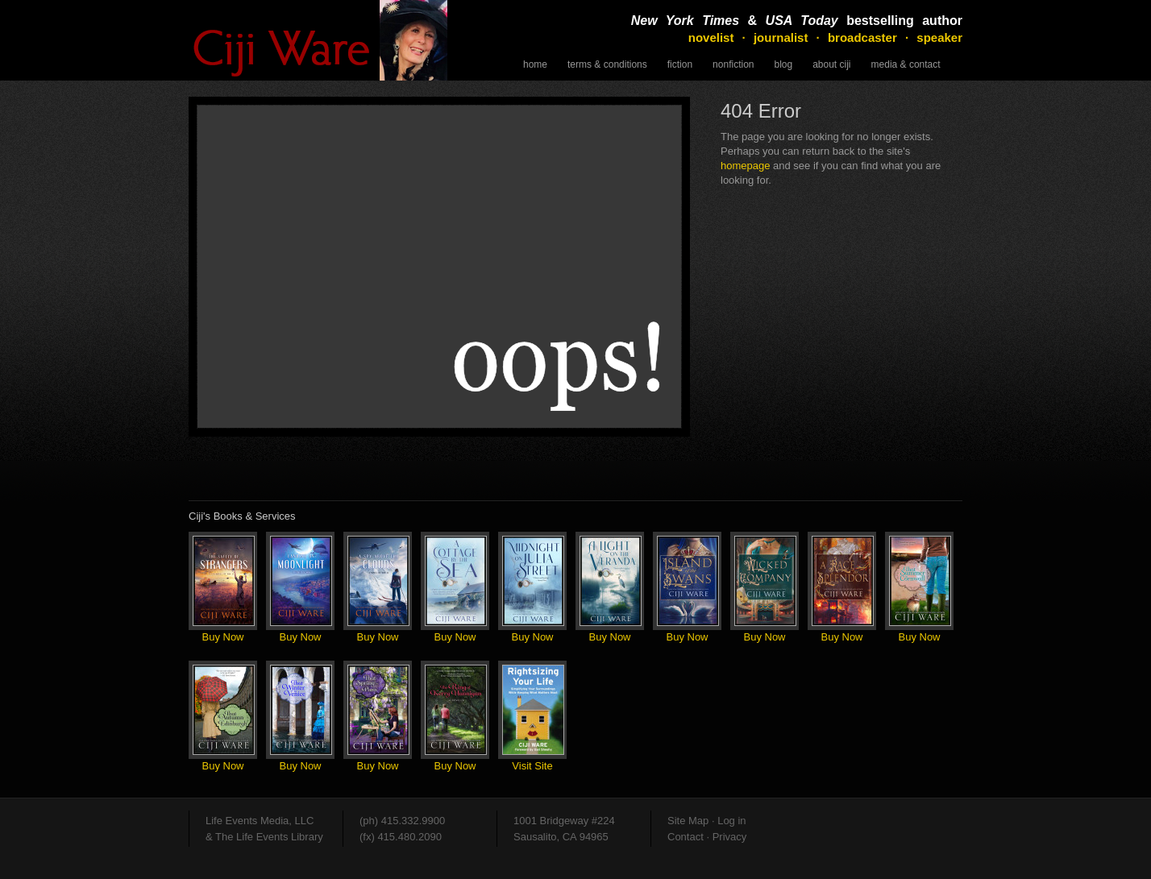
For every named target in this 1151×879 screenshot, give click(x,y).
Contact (685, 837)
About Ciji (831, 64)
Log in (731, 821)
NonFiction (733, 64)
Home (535, 64)
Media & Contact (906, 64)
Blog (783, 64)
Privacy (730, 837)
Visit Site (532, 766)
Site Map (687, 821)
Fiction (679, 64)
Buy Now (222, 637)
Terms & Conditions (607, 64)
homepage (745, 166)
